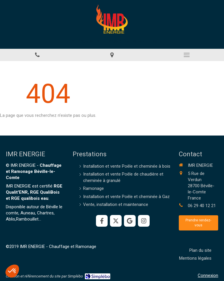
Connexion (208, 275)
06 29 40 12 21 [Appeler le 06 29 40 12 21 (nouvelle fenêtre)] (202, 205)
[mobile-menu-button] (186, 55)
